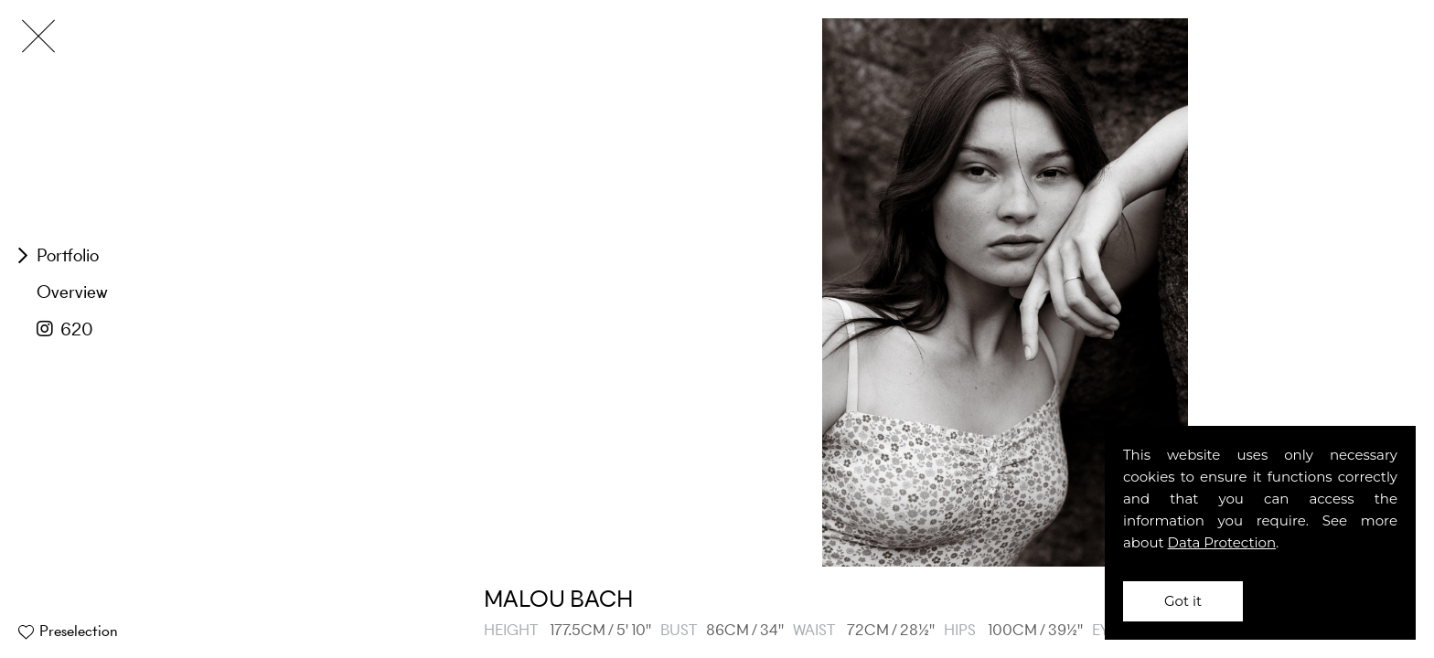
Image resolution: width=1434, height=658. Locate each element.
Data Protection (1222, 542)
